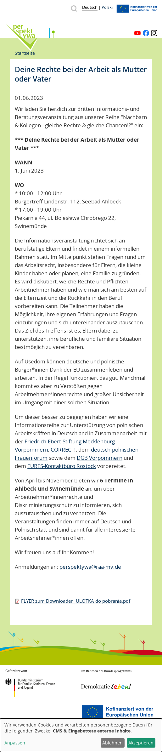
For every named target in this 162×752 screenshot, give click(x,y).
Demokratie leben (106, 679)
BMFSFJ (30, 683)
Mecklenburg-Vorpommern (30, 712)
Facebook (146, 33)
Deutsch (90, 7)
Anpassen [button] (14, 743)
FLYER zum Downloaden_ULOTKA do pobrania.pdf (75, 601)
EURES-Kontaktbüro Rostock (61, 466)
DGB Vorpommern (99, 457)
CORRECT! (63, 449)
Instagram (154, 33)
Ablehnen (112, 743)
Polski (107, 7)
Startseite (25, 53)
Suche (74, 8)
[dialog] (81, 735)
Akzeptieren (141, 743)
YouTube (137, 33)
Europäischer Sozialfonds (117, 712)
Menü (153, 23)
